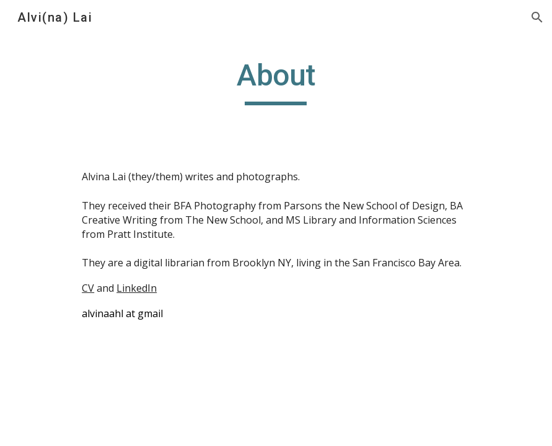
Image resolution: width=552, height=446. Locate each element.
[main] (276, 81)
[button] (537, 17)
